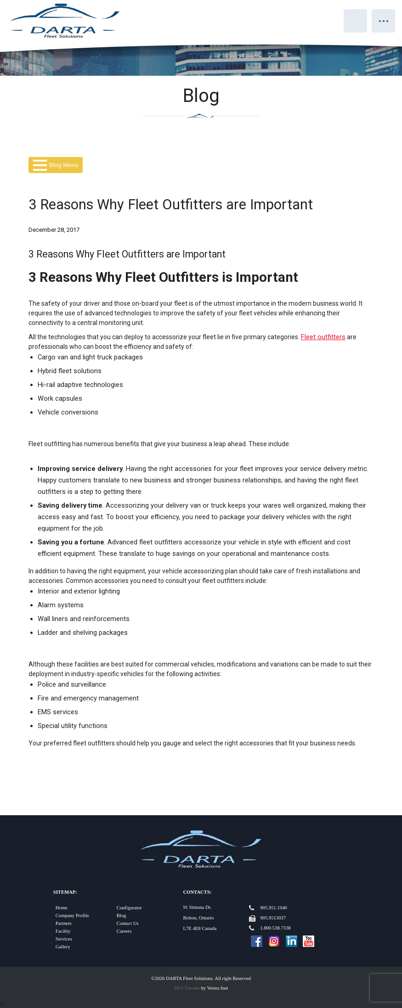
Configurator (129, 907)
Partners (64, 923)
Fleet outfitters (323, 337)
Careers (124, 931)
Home (62, 907)
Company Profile (72, 915)
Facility (63, 931)
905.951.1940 (273, 907)
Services (64, 938)
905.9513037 (273, 917)
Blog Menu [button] (56, 165)
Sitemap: (65, 892)
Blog (121, 915)
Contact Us (128, 923)
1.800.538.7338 (275, 927)
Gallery (63, 946)
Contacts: (197, 892)
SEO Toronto (187, 988)
